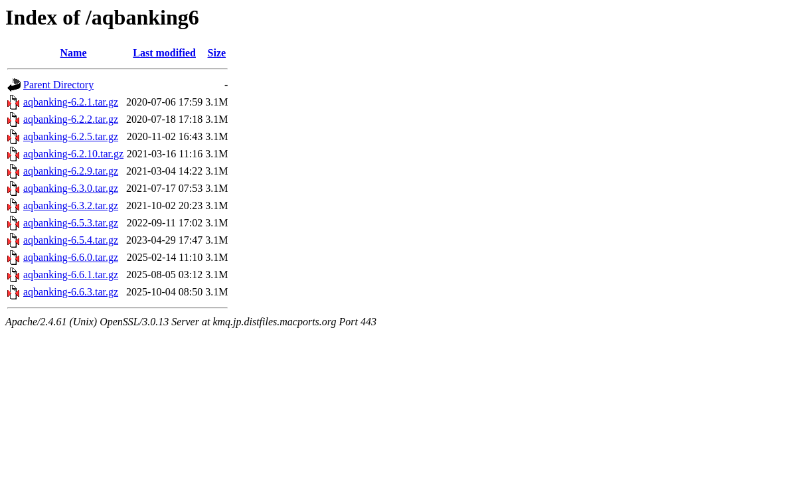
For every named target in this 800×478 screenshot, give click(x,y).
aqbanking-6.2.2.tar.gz (70, 119)
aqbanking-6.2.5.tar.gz (70, 136)
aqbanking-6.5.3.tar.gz (70, 222)
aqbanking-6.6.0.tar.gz (70, 257)
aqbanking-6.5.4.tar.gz (70, 240)
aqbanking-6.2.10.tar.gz (73, 153)
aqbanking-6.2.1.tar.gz (70, 102)
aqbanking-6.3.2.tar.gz (70, 205)
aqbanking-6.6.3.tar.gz (70, 291)
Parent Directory (58, 84)
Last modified (164, 52)
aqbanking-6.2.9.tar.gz (70, 171)
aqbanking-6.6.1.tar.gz (70, 274)
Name (73, 52)
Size (217, 52)
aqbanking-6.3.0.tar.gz (70, 188)
